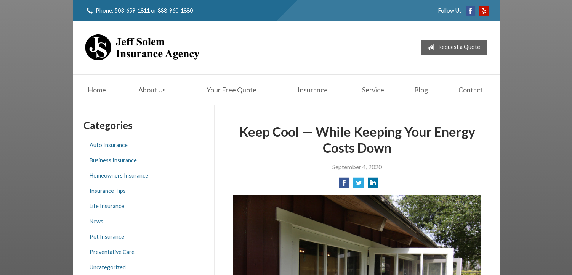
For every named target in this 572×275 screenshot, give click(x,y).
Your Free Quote (231, 90)
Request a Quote (452, 47)
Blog (421, 90)
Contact (470, 90)
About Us (152, 90)
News (96, 221)
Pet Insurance (107, 236)
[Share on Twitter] (358, 185)
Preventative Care (112, 252)
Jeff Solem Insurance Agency (142, 47)
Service (373, 90)
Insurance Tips (108, 191)
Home (97, 90)
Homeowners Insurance (119, 175)
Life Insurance (107, 206)
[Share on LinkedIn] (373, 185)
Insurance (313, 90)
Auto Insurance (109, 145)
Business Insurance (113, 160)
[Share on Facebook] (344, 185)
